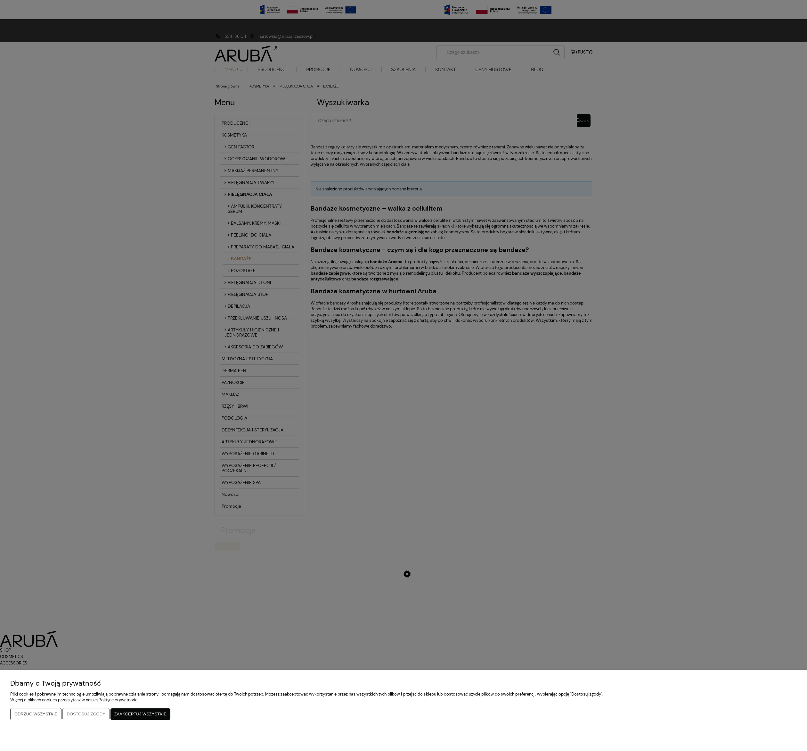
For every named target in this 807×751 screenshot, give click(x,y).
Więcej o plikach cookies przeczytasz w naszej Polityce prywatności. (74, 700)
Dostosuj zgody (86, 714)
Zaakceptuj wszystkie (140, 714)
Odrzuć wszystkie (35, 714)
